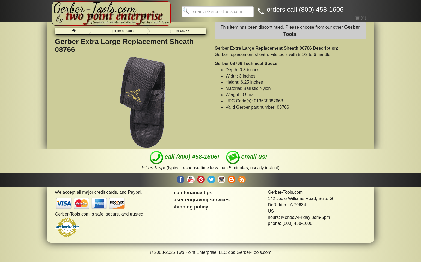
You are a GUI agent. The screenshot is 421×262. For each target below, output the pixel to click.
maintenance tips (192, 192)
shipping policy (190, 207)
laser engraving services (201, 199)
